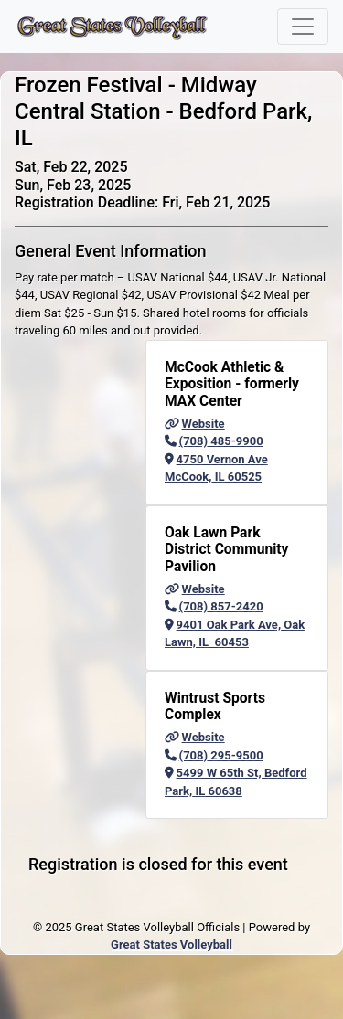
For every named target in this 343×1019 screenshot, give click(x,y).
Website (195, 423)
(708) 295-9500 (214, 755)
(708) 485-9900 (214, 441)
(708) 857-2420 (214, 606)
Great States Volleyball (171, 944)
